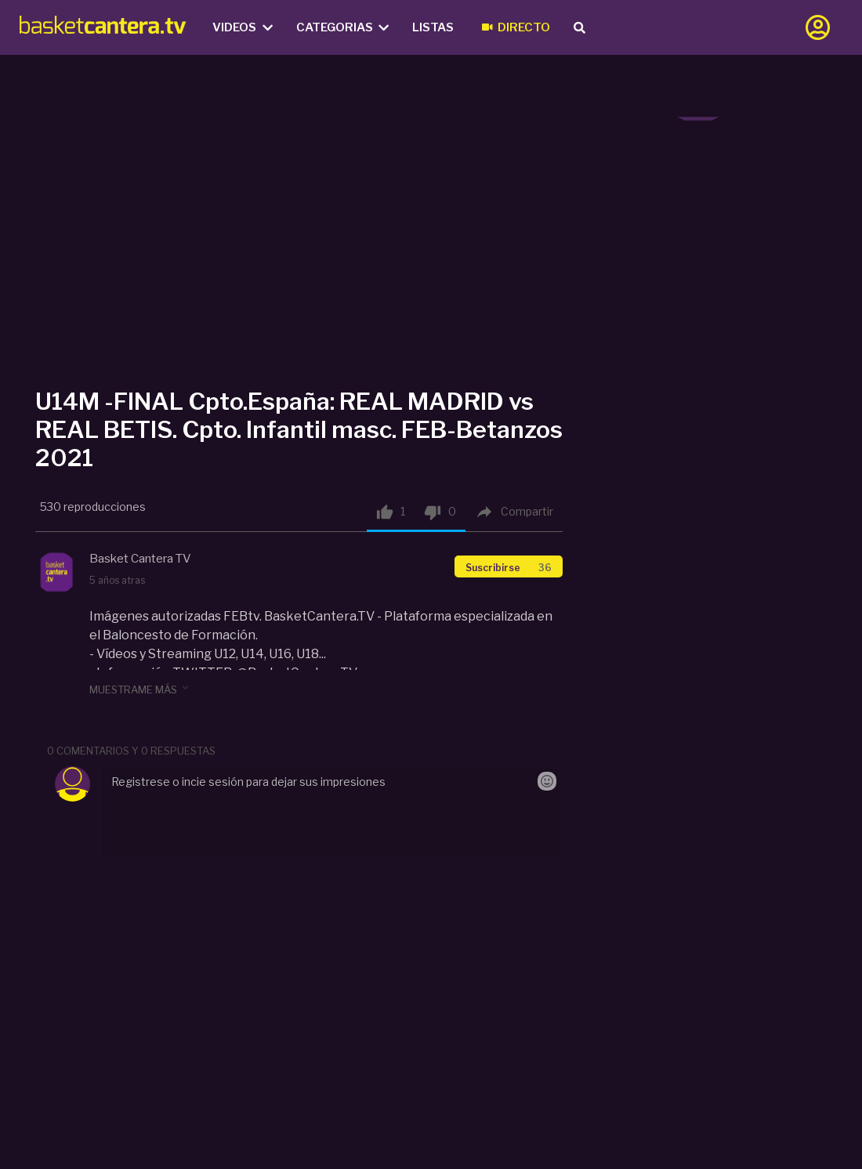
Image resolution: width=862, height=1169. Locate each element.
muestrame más (140, 689)
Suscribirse (508, 568)
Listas (433, 27)
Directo (516, 27)
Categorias (342, 27)
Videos (242, 27)
